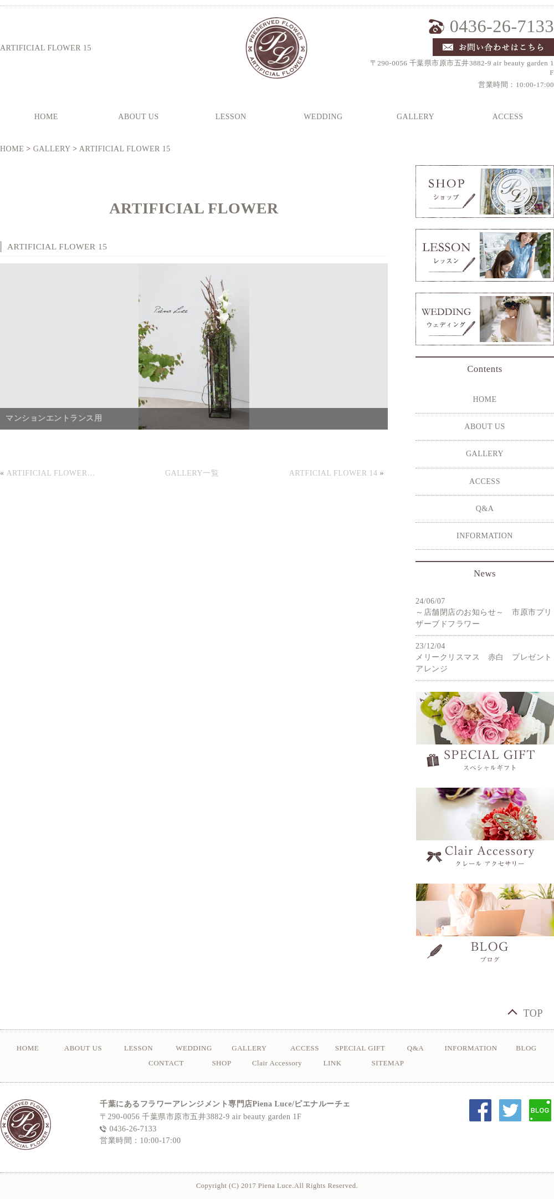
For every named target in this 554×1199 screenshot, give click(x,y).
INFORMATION (484, 536)
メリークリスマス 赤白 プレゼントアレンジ (484, 663)
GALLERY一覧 (192, 473)
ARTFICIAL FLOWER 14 (333, 473)
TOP (533, 1013)
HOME (12, 149)
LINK (332, 1063)
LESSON (231, 117)
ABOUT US (138, 117)
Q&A (485, 508)
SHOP (221, 1063)
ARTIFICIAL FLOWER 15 (125, 149)
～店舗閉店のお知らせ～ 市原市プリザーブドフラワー (484, 618)
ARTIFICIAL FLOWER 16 (51, 473)
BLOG (526, 1048)
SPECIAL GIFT (360, 1048)
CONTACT (166, 1063)
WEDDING (323, 117)
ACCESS (484, 481)
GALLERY (415, 117)
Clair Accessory (277, 1063)
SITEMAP (387, 1063)
